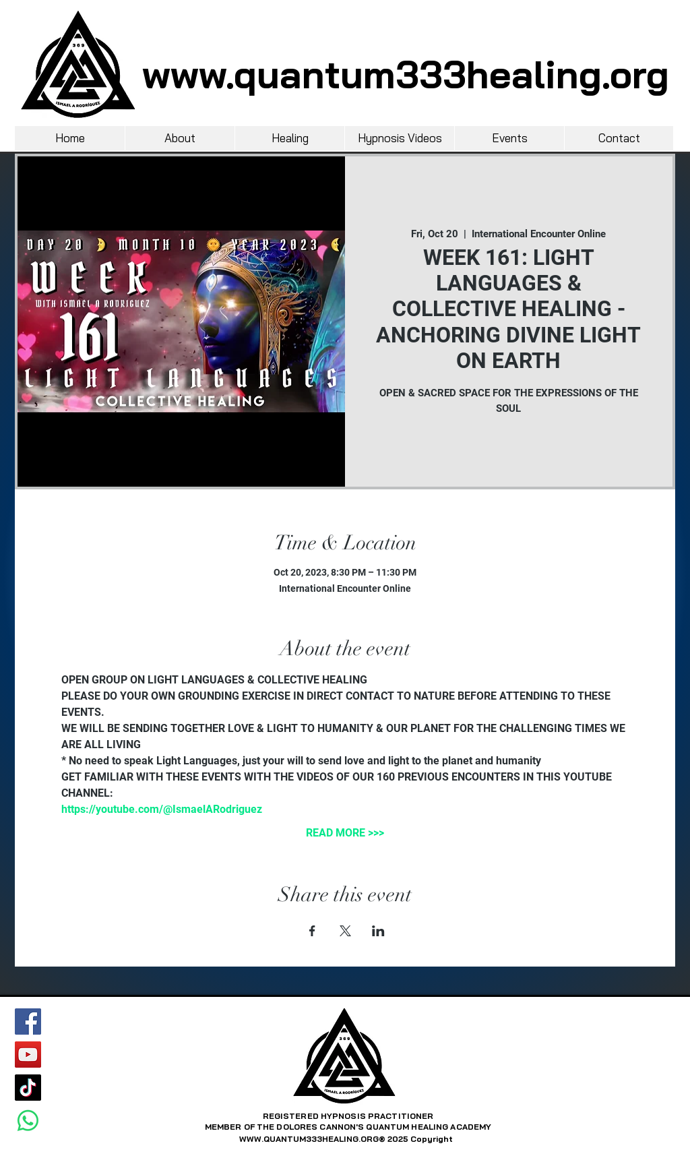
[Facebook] (28, 1021)
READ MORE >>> (345, 832)
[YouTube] (28, 1054)
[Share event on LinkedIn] (378, 930)
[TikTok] (28, 1087)
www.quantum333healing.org (405, 74)
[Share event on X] (345, 930)
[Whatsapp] (28, 1120)
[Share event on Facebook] (312, 930)
